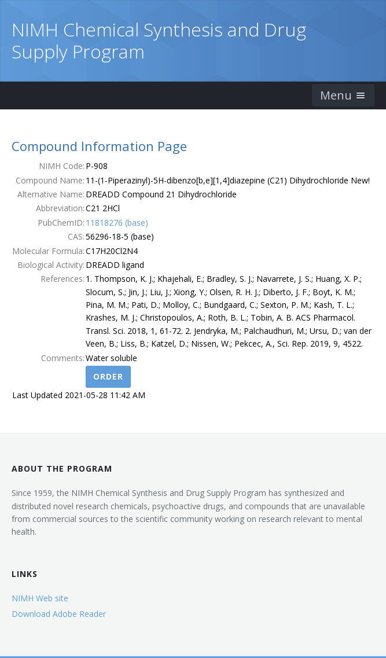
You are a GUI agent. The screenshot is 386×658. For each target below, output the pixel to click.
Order (108, 376)
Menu (343, 95)
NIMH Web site (40, 598)
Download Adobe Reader (59, 613)
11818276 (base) (117, 222)
